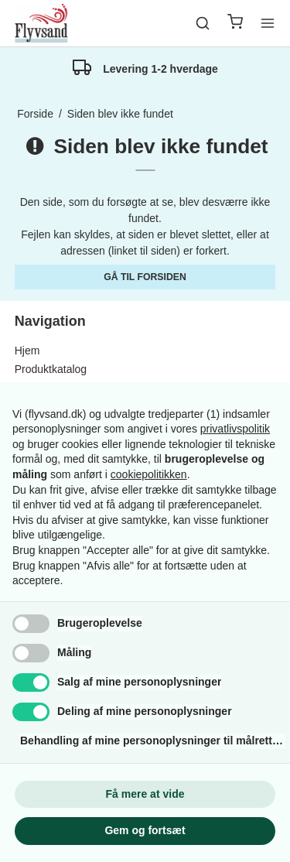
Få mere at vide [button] (145, 794)
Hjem (27, 350)
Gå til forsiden (145, 277)
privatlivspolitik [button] (235, 428)
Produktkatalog (51, 369)
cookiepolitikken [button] (149, 474)
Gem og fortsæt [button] (144, 830)
